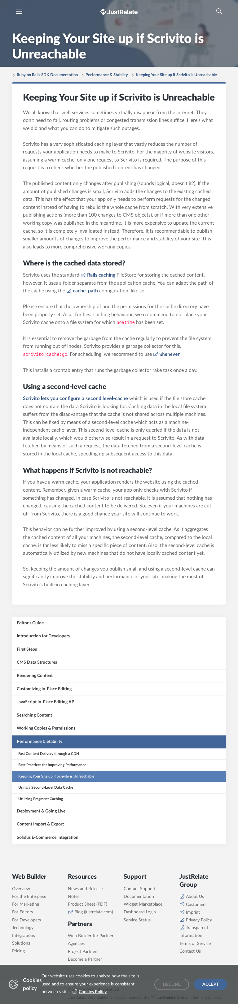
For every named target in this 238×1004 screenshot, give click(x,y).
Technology (22, 928)
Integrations (23, 935)
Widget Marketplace (143, 904)
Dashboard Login (140, 912)
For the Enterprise (29, 896)
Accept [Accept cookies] (210, 984)
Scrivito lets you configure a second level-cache (75, 398)
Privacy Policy (199, 920)
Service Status (137, 920)
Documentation (139, 896)
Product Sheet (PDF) (87, 904)
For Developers (26, 920)
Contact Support (140, 889)
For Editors (22, 912)
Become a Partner (85, 959)
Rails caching (101, 275)
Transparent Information (193, 932)
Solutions (21, 943)
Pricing (18, 951)
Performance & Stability (107, 75)
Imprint (193, 912)
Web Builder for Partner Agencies (90, 940)
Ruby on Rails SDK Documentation (47, 75)
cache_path (85, 290)
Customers (196, 905)
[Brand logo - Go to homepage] (119, 11)
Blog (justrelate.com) (93, 912)
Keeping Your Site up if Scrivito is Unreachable (176, 75)
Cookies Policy (93, 992)
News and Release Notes (85, 893)
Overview (21, 889)
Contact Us (190, 951)
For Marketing (25, 904)
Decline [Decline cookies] (172, 984)
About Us (195, 896)
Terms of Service (195, 944)
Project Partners (83, 952)
